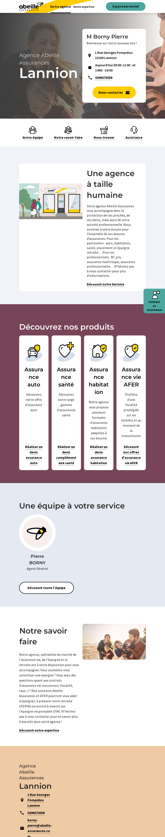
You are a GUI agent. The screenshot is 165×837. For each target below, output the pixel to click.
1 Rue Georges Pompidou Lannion (39, 800)
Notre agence (60, 6)
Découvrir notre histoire (105, 284)
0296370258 (103, 77)
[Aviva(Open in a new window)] (31, 6)
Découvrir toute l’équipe (47, 588)
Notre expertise (83, 7)
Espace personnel (126, 6)
